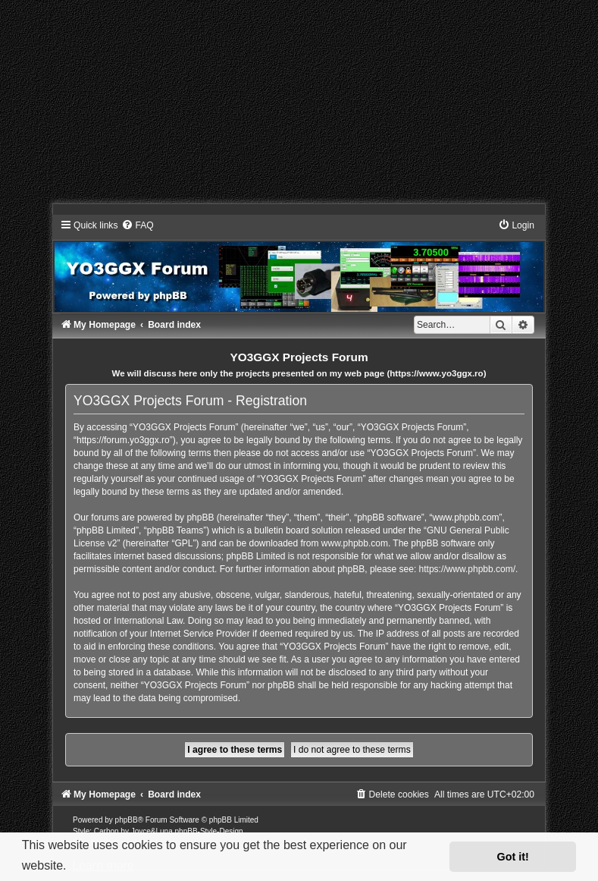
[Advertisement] (299, 106)
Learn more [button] (103, 865)
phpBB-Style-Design (209, 831)
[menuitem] (137, 225)
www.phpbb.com (354, 543)
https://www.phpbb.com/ (467, 569)
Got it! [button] (513, 857)
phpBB (126, 820)
